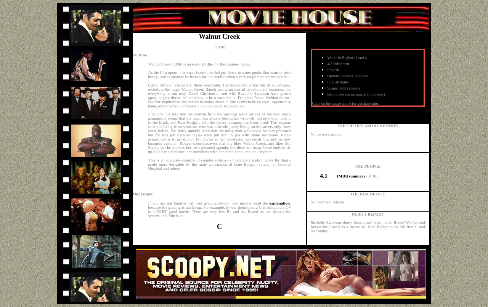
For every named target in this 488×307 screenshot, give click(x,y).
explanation (280, 203)
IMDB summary (351, 176)
